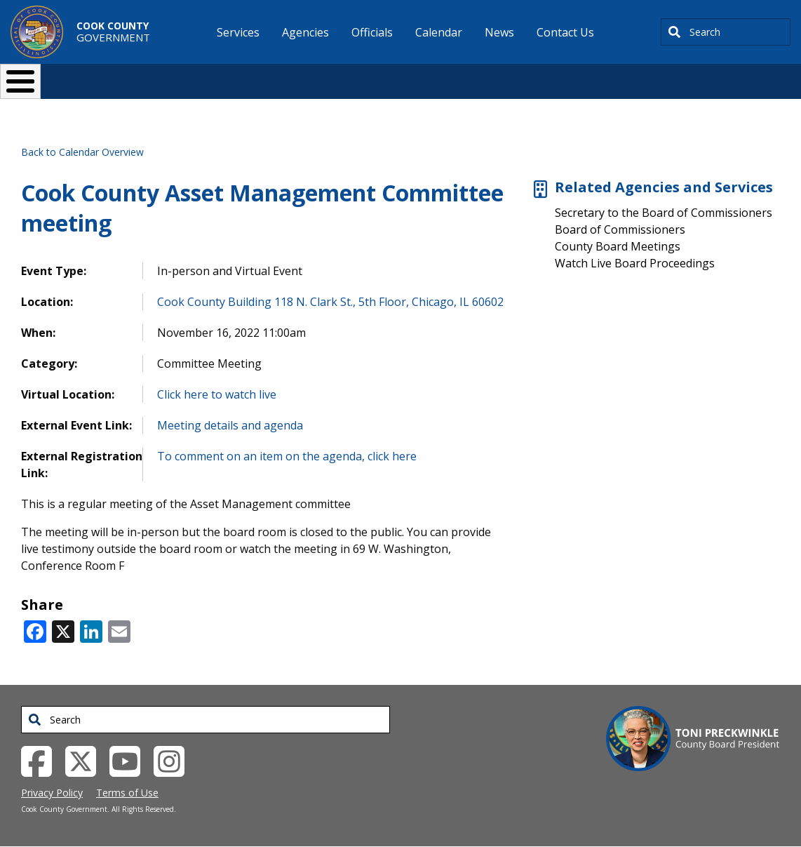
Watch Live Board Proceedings (635, 263)
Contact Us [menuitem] (565, 32)
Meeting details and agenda (230, 425)
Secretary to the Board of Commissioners (663, 212)
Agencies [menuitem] (305, 32)
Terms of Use (127, 792)
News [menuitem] (499, 32)
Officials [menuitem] (372, 32)
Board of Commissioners (620, 229)
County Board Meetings (617, 246)
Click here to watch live (216, 394)
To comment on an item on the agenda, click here (287, 456)
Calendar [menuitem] (438, 32)
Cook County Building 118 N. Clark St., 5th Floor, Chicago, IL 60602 (330, 301)
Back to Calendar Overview (82, 152)
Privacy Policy (52, 792)
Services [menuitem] (238, 32)
